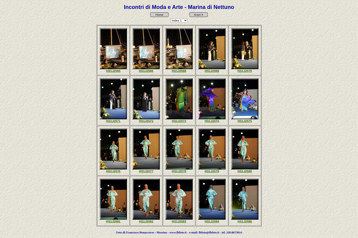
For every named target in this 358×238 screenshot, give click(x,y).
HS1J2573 (179, 121)
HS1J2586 (245, 221)
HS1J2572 (146, 121)
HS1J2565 (113, 71)
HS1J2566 (146, 71)
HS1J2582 (146, 221)
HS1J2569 (212, 71)
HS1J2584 (212, 221)
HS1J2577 (146, 171)
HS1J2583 (179, 221)
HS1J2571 (113, 121)
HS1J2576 (113, 171)
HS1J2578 (179, 171)
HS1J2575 (245, 121)
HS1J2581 (113, 221)
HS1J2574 (212, 121)
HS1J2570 (245, 71)
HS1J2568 (179, 71)
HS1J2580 (245, 171)
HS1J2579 (212, 171)
